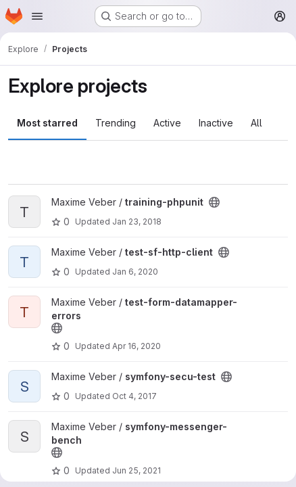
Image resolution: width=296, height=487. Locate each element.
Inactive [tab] (216, 123)
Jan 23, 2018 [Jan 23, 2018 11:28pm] (137, 221)
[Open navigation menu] (37, 16)
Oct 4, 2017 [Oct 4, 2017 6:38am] (134, 396)
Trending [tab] (115, 123)
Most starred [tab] (47, 123)
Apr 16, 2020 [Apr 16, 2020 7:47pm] (136, 346)
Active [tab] (167, 123)
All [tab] (256, 123)
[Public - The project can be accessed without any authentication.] (214, 202)
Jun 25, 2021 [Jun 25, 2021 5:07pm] (136, 470)
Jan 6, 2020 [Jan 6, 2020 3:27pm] (135, 271)
